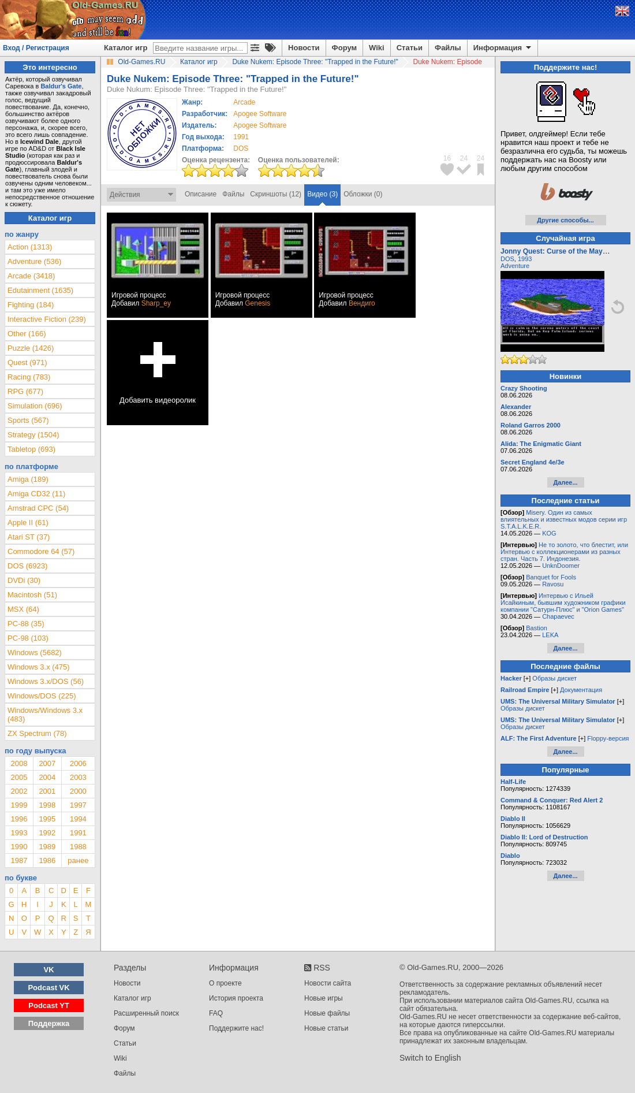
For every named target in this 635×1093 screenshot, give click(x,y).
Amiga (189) (28, 479)
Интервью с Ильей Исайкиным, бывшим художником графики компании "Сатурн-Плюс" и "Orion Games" (563, 602)
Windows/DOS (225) (42, 696)
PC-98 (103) (28, 638)
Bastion (536, 627)
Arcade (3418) (31, 276)
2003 (78, 777)
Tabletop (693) (31, 449)
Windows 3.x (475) (39, 667)
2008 (18, 763)
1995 (47, 819)
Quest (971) (27, 362)
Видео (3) (322, 194)
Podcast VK (48, 987)
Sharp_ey (156, 303)
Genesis (257, 303)
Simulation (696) (35, 405)
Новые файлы (327, 1013)
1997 (78, 805)
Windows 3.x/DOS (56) (46, 681)
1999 (18, 805)
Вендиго (362, 303)
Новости (304, 47)
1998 (47, 805)
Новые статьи (326, 1028)
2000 (78, 791)
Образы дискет (554, 678)
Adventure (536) (34, 261)
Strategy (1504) (33, 434)
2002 (18, 791)
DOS (507, 258)
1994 (78, 819)
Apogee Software (259, 114)
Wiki (376, 47)
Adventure (514, 265)
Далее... (565, 482)
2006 (78, 763)
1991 (241, 137)
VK (49, 969)
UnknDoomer (561, 565)
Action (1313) (30, 247)
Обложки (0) (362, 194)
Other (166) (27, 333)
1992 (47, 832)
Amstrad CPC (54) (38, 508)
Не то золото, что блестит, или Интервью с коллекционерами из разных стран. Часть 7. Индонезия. (564, 551)
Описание (200, 194)
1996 (18, 819)
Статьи (410, 47)
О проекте (225, 983)
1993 (18, 832)
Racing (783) (29, 377)
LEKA (550, 634)
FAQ (216, 1013)
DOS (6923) (27, 566)
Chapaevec (558, 616)
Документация (581, 689)
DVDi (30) (24, 580)
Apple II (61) (28, 522)
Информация (503, 48)
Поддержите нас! (236, 1028)
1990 (18, 846)
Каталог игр (125, 47)
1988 (78, 846)
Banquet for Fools (551, 577)
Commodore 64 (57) (41, 551)
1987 (18, 860)
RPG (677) (25, 391)
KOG (549, 533)
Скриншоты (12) (275, 194)
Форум (344, 47)
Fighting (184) (31, 304)
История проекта (236, 998)
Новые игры (323, 998)
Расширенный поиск (146, 1013)
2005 (18, 777)
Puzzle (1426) (31, 348)
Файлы (448, 47)
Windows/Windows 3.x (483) (45, 714)
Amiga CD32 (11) (36, 493)
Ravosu (552, 584)
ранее (78, 860)
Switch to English (430, 1057)
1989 (47, 846)
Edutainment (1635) (40, 290)
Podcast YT (48, 1005)
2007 (47, 763)
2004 (47, 777)
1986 (47, 860)
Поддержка (49, 1023)
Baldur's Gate (60, 86)
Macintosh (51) (32, 594)
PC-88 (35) (26, 623)
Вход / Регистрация (36, 48)
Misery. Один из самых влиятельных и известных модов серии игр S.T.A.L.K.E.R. (563, 519)
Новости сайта (327, 983)
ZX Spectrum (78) (37, 733)
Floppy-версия (608, 738)
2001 (47, 791)
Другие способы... (565, 220)
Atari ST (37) (29, 537)
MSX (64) (23, 609)
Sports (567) (28, 420)
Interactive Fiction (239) (47, 319)
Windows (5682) (35, 652)
